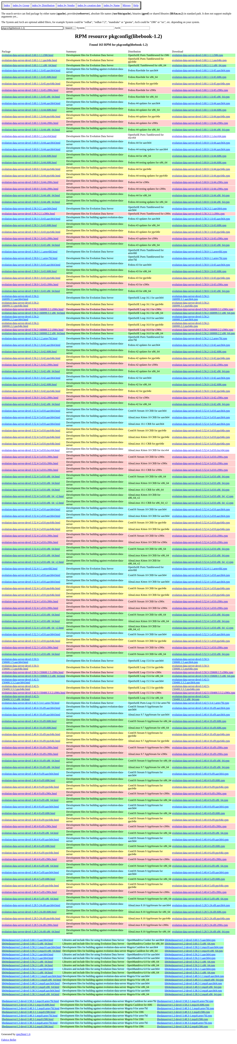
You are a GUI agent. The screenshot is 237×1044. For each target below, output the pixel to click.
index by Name (112, 5)
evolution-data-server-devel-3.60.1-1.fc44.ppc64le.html (31, 116)
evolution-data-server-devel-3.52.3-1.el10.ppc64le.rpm (201, 641)
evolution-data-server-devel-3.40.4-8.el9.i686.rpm (198, 813)
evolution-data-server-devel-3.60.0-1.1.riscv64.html (29, 136)
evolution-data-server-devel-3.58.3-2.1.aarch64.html (29, 208)
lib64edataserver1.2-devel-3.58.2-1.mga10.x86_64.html (31, 950)
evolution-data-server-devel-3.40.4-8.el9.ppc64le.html (30, 819)
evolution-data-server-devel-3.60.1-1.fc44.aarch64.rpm (201, 103)
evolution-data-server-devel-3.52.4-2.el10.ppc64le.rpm (201, 522)
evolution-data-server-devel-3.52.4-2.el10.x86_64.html (31, 548)
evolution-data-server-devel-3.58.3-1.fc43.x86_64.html (31, 245)
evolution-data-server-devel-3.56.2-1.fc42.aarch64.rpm (201, 345)
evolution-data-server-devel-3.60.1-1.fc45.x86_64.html (31, 96)
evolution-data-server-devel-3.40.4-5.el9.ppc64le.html (30, 885)
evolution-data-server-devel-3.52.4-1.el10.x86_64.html (31, 614)
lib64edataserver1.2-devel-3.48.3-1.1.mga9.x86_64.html (31, 979)
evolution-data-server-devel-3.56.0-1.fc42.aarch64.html (31, 377)
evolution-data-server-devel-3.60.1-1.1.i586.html (27, 55)
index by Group (21, 5)
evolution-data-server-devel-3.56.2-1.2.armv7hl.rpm (199, 338)
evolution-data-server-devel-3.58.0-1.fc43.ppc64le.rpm (201, 278)
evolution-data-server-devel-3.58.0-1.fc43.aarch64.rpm (201, 264)
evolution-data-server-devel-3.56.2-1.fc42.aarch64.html (31, 345)
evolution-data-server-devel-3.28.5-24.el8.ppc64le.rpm (201, 918)
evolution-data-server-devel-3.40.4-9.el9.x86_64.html (30, 800)
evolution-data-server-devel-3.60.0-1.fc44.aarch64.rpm (201, 142)
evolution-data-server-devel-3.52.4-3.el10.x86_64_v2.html (33, 496)
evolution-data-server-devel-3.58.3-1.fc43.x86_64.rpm (201, 245)
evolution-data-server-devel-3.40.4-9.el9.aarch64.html (30, 773)
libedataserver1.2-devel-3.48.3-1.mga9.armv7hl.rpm (184, 1015)
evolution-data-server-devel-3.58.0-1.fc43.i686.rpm (199, 271)
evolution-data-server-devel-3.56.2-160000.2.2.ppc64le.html (20, 325)
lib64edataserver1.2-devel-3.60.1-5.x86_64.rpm (190, 943)
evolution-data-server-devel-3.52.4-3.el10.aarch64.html (31, 410)
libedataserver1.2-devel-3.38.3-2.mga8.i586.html (27, 1026)
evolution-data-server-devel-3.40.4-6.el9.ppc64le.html (30, 852)
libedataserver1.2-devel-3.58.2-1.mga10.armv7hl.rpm (185, 1001)
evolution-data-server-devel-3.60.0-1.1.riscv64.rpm (199, 136)
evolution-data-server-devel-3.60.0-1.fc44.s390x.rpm (200, 182)
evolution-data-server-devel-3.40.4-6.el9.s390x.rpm (199, 859)
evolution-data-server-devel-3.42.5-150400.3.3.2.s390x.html (34, 692)
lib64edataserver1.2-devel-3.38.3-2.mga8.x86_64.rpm (193, 994)
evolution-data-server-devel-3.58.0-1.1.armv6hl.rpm (199, 251)
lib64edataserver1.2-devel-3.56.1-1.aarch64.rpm (190, 969)
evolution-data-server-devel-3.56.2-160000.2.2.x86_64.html (33, 333)
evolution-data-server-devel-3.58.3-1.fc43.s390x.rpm (200, 238)
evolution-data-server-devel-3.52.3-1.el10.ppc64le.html (31, 641)
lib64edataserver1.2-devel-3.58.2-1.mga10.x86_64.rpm (194, 950)
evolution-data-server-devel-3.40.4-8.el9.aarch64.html (30, 806)
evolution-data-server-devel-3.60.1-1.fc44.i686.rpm (199, 110)
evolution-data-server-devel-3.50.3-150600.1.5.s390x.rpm (202, 672)
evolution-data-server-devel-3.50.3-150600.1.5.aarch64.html (20, 661)
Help (136, 5)
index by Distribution (43, 5)
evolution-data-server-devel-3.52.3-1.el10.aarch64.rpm (201, 634)
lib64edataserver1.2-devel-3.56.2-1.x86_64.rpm (190, 961)
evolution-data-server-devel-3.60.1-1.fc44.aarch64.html (31, 103)
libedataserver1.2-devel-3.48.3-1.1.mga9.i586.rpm (183, 1012)
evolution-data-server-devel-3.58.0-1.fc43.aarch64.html (31, 264)
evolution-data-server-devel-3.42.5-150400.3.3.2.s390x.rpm (203, 692)
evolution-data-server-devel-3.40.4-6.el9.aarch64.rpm (200, 839)
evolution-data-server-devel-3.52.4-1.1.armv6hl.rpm (199, 568)
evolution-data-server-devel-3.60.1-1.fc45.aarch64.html (31, 70)
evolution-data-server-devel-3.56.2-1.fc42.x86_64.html (31, 371)
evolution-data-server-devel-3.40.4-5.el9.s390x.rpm (199, 892)
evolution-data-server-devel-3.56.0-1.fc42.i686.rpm (199, 384)
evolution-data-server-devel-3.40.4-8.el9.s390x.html (29, 826)
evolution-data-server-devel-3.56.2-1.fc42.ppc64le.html (31, 358)
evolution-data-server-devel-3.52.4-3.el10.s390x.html (30, 456)
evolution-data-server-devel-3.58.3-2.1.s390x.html (28, 213)
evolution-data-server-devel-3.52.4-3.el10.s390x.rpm (200, 456)
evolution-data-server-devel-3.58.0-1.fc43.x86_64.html (31, 291)
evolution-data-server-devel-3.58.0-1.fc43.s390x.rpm (200, 284)
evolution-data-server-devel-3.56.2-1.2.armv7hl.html (29, 338)
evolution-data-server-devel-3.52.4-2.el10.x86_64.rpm (200, 548)
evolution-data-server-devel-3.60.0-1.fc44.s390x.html (30, 182)
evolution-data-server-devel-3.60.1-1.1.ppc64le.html (29, 60)
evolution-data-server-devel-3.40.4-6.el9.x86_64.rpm (200, 865)
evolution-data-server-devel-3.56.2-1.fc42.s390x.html (30, 364)
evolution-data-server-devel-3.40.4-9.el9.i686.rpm (198, 780)
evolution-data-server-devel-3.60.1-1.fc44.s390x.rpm (200, 123)
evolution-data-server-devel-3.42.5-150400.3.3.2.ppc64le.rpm (191, 688)
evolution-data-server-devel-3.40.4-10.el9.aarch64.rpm (201, 708)
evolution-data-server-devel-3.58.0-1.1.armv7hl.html (29, 258)
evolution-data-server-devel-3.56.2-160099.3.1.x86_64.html (33, 313)
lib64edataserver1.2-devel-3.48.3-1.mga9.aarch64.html (31, 983)
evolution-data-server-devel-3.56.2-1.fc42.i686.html (29, 351)
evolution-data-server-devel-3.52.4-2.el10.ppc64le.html (31, 522)
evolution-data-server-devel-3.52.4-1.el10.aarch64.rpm (201, 575)
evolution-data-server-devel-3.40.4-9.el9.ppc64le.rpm (200, 787)
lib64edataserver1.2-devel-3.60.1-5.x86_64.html (27, 943)
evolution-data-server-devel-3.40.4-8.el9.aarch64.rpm (200, 806)
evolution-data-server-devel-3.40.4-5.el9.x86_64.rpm (200, 898)
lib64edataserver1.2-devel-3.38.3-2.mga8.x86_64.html (30, 994)
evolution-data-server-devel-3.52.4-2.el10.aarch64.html (31, 509)
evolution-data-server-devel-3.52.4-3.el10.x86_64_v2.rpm (202, 496)
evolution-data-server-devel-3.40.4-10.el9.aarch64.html (31, 708)
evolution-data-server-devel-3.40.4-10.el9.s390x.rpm (200, 747)
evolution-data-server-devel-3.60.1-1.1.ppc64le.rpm (199, 60)
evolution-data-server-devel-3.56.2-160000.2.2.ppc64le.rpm (191, 325)
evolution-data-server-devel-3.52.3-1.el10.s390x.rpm (200, 647)
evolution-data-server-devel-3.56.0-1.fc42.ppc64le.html (31, 391)
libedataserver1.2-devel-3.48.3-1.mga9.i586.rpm (182, 1019)
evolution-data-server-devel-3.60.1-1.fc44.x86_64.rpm (201, 129)
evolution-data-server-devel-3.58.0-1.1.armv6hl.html (29, 251)
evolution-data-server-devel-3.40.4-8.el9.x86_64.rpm (200, 833)
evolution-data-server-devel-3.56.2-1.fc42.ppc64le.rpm (201, 358)
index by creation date (89, 5)
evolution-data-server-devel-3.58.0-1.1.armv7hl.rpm (199, 258)
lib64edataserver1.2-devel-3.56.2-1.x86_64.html (27, 961)
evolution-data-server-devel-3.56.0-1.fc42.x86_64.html (31, 404)
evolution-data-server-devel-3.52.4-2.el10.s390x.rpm (200, 535)
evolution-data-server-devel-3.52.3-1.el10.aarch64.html (31, 634)
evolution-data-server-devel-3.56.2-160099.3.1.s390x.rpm (202, 309)
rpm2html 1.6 (23, 1034)
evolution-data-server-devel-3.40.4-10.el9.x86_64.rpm (200, 760)
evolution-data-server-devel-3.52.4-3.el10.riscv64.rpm (200, 450)
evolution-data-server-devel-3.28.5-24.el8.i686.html (29, 911)
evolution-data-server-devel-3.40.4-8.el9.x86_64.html (30, 833)
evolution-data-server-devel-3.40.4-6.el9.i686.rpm (198, 846)
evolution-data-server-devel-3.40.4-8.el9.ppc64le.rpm (200, 819)
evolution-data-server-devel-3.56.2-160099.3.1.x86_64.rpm (203, 313)
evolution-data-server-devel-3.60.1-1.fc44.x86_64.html (31, 129)
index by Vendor (66, 5)
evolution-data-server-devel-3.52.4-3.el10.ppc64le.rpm (201, 430)
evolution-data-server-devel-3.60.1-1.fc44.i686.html (29, 110)
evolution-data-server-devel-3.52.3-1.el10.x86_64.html (31, 654)
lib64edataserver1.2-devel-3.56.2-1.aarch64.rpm (190, 954)
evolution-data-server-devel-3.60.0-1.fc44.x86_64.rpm (201, 195)
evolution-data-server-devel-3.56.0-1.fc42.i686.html (29, 384)
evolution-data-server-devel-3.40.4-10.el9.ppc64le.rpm (201, 734)
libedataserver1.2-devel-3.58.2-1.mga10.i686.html (28, 1004)
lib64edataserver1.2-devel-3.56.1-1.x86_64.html (27, 972)
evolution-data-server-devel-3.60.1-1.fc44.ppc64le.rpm (201, 116)
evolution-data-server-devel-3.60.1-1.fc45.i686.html (29, 77)
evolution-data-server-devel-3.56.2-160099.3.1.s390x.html (33, 309)
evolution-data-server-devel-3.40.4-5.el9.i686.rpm (198, 879)
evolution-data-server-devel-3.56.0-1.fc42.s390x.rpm (200, 397)
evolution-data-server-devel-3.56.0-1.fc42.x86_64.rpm (201, 404)
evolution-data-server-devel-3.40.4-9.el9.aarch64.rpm (200, 773)
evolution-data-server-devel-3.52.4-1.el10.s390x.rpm (200, 601)
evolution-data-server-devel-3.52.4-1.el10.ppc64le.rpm (201, 588)
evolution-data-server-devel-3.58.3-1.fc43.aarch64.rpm (201, 218)
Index (7, 5)
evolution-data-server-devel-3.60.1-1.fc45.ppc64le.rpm (201, 83)
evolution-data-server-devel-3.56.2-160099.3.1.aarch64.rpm (191, 298)
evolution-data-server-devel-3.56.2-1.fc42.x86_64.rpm (201, 371)
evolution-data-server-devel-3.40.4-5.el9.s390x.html (29, 892)
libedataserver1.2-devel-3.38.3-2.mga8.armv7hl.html (30, 1022)
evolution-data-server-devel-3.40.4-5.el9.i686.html (28, 879)
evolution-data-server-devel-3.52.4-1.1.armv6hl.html (29, 568)
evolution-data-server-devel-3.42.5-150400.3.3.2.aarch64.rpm (191, 681)
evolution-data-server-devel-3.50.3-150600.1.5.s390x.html (33, 672)
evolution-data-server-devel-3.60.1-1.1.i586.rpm (197, 55)
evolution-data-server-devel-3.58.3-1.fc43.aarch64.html (31, 218)
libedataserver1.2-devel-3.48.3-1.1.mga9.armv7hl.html (31, 1008)
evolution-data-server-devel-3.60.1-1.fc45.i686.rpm (199, 77)
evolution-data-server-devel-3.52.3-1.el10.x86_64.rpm (200, 654)
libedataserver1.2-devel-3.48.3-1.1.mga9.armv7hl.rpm (185, 1008)
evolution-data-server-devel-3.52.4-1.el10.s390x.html (30, 601)
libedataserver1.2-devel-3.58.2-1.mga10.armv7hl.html (30, 1001)
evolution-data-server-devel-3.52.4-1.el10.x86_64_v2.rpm (202, 627)
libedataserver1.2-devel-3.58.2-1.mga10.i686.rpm (183, 1004)
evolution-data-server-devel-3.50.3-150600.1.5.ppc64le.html (20, 667)
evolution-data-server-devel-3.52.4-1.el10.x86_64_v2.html (33, 627)
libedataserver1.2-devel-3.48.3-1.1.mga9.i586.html (28, 1012)
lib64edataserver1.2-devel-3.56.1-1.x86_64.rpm (190, 972)
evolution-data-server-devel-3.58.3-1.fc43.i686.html (29, 225)
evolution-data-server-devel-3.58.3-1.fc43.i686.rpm (199, 225)
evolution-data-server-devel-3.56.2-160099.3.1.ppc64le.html (20, 304)
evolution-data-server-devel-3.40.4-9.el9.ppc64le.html (30, 787)
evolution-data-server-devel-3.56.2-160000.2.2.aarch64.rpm (191, 318)
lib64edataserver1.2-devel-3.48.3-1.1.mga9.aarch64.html (32, 976)
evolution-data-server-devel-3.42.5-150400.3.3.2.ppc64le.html (20, 688)
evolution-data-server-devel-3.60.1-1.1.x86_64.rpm (199, 65)
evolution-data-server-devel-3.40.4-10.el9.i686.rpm (199, 721)
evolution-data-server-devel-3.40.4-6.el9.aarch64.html (30, 839)
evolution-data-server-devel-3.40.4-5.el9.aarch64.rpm (200, 872)
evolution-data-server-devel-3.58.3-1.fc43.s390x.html (30, 238)
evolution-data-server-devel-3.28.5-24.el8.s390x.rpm (200, 925)
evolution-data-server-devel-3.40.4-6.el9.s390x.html (29, 859)
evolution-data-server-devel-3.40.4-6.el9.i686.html (28, 846)
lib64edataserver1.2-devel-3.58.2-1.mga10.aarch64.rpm (194, 947)
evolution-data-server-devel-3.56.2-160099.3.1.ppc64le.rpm (191, 304)
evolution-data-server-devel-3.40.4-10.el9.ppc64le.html (31, 734)
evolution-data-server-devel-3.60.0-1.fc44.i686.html (29, 156)
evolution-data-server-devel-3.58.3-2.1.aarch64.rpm (199, 208)
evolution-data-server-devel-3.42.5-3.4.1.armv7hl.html (30, 703)
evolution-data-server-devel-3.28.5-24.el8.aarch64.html (31, 905)
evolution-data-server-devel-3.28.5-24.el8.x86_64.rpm (200, 931)
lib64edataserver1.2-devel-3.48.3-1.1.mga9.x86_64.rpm (194, 979)
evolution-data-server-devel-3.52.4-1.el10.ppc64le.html (31, 588)
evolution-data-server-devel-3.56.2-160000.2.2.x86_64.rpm (203, 333)
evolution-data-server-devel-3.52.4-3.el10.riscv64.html (31, 450)
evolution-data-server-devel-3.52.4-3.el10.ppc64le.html (31, 430)
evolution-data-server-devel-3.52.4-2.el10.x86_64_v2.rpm (202, 562)
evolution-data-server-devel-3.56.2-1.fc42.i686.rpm (199, 351)
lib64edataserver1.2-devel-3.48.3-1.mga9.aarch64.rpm (193, 983)
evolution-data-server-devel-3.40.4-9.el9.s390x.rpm (199, 793)
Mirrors (127, 5)
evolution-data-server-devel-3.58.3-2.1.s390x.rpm (198, 213)
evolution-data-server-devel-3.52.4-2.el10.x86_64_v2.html (33, 562)
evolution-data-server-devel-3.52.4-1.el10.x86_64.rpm (200, 614)
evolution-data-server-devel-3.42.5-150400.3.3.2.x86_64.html (20, 698)
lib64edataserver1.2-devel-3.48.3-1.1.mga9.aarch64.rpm (194, 976)
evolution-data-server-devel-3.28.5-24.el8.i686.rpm (199, 911)
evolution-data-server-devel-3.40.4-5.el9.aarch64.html (30, 872)
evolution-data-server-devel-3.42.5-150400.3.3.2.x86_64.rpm (191, 698)
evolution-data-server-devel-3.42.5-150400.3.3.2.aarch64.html (20, 681)
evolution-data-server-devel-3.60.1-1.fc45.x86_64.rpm (201, 96)
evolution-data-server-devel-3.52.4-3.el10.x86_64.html (31, 476)
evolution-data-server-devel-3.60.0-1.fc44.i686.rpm (199, 156)
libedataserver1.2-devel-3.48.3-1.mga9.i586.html (27, 1019)
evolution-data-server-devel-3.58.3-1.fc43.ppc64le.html (31, 232)
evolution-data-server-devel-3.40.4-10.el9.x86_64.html (31, 760)
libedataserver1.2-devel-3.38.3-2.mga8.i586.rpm (182, 1026)
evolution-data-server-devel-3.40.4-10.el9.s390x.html (30, 747)
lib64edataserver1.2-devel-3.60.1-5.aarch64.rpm (190, 940)
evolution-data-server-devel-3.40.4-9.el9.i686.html (28, 780)
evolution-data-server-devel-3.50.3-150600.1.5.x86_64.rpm (203, 676)
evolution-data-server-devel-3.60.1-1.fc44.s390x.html (30, 123)
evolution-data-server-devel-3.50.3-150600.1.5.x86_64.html (33, 676)
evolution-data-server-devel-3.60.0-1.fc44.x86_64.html (31, 195)
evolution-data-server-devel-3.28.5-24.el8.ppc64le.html (31, 918)
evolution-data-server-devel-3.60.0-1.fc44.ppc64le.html (31, 169)
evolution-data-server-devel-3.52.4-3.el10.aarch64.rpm (201, 410)
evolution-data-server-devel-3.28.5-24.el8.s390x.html (30, 925)
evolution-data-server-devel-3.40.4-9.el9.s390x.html (29, 793)
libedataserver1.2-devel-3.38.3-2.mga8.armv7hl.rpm (184, 1022)
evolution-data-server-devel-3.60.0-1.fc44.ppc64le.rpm (201, 169)
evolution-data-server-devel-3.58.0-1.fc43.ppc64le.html (31, 278)
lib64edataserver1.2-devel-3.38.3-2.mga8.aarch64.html (31, 990)
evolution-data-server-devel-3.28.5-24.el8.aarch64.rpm (201, 905)
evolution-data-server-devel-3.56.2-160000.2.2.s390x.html (33, 329)
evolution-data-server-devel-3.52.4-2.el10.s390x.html (30, 535)
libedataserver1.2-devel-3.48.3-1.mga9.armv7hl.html (30, 1015)
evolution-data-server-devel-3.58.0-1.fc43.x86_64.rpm (201, 291)
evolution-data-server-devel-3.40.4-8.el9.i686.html (28, 813)
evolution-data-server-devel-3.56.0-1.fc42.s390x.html (30, 397)
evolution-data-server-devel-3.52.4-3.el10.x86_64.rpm (200, 476)
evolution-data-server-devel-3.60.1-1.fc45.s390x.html (30, 90)
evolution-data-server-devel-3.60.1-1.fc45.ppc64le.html (31, 83)
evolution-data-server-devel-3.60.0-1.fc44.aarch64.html (31, 142)
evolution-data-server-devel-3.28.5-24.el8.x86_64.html (31, 931)
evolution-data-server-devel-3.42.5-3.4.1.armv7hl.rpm (200, 703)
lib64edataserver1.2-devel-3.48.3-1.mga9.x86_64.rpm (193, 987)
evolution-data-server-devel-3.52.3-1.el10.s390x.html (30, 647)
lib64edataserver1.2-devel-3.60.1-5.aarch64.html (27, 940)
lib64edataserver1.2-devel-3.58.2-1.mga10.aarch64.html (31, 947)
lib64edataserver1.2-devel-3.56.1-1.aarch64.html (27, 969)
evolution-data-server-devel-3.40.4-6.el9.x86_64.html (30, 865)
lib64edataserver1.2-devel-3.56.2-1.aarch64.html (27, 954)
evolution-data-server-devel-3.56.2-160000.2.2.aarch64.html (20, 318)
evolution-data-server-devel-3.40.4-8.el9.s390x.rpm (199, 826)
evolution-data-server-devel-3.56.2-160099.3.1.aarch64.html (20, 298)
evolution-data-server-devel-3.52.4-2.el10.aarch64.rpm (201, 509)
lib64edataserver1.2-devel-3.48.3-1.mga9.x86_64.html (30, 987)
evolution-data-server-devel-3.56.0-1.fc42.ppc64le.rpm (201, 391)
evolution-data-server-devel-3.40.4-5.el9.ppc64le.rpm (200, 885)
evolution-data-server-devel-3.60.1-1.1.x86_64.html (29, 65)
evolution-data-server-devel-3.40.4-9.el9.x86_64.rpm (200, 800)
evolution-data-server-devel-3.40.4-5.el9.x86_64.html (30, 898)
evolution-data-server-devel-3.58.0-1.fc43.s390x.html (30, 284)
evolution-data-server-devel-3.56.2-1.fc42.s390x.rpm (200, 364)
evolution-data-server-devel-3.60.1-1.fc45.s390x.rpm (200, 90)
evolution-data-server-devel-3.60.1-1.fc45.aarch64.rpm (201, 70)
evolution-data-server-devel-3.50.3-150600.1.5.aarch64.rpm (191, 661)
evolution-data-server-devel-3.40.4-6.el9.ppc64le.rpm (200, 852)
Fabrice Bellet (8, 1039)
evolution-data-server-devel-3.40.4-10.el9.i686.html (29, 721)
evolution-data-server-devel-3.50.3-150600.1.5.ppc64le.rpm (191, 667)
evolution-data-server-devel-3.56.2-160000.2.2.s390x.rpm (202, 329)
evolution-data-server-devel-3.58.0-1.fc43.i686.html (29, 271)
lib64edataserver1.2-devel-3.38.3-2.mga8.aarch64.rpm (193, 990)
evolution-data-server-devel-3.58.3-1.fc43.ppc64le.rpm (201, 232)
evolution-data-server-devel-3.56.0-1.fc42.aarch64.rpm (201, 377)
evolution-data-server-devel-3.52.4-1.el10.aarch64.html (31, 575)
